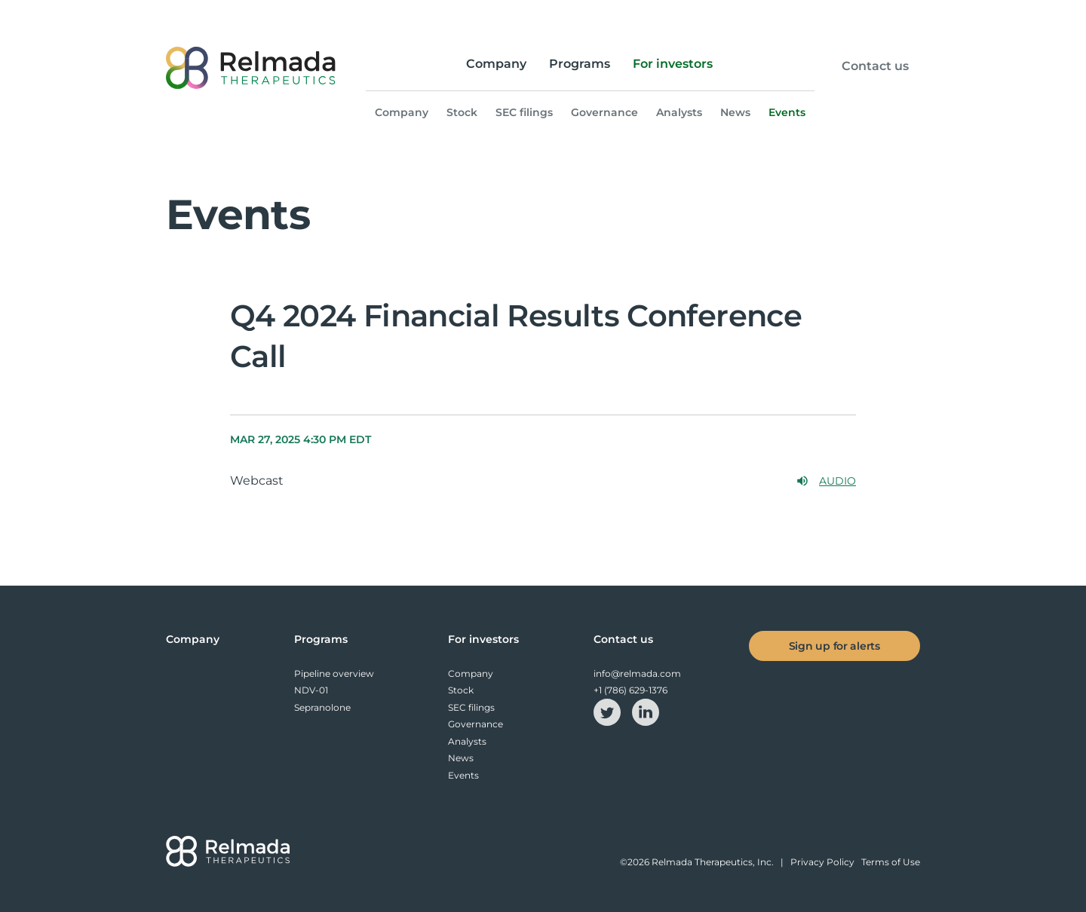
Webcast (257, 480)
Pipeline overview (334, 673)
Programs (579, 64)
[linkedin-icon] (645, 711)
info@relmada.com (637, 673)
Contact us (875, 66)
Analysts (679, 112)
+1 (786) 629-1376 (630, 690)
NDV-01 (311, 690)
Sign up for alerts (834, 646)
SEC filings (524, 112)
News (735, 112)
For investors (673, 64)
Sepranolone (322, 707)
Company (496, 64)
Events (786, 112)
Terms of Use (890, 862)
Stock (461, 112)
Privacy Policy (822, 862)
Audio (826, 481)
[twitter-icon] (608, 711)
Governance (604, 112)
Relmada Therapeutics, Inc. (713, 862)
